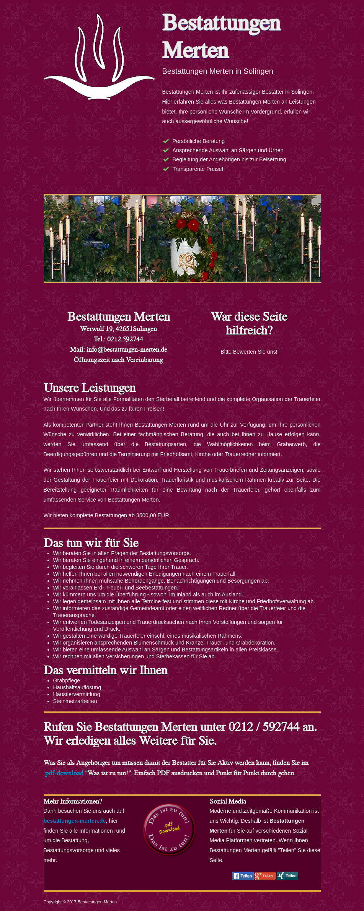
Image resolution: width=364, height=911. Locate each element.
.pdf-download (63, 773)
